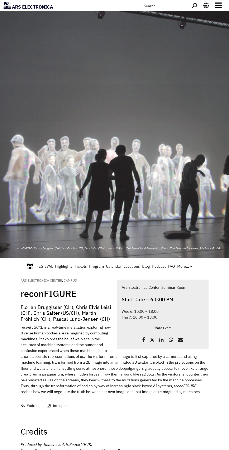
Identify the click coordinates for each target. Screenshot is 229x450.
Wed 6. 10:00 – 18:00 (140, 311)
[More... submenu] (191, 266)
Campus (70, 280)
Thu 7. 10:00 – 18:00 (139, 317)
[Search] (194, 5)
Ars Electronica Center (41, 280)
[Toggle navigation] (218, 5)
